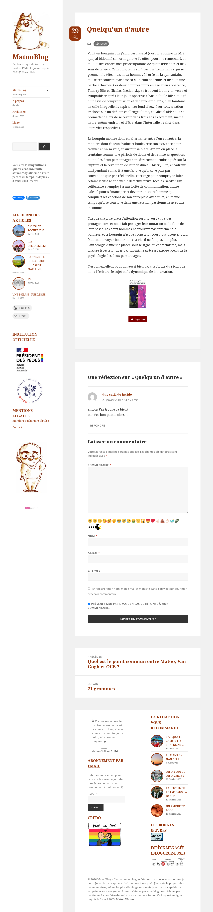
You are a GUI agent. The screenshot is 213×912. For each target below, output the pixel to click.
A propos (31, 103)
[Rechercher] (44, 147)
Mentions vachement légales (30, 421)
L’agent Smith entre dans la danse (176, 792)
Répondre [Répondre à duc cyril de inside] (97, 425)
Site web (94, 571)
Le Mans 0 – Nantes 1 (174, 757)
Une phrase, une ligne (29, 294)
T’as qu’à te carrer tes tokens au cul (176, 741)
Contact (17, 427)
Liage (31, 125)
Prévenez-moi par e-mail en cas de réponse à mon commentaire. (128, 606)
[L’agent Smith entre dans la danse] (157, 792)
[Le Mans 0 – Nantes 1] (157, 759)
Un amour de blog (175, 808)
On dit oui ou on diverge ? (176, 773)
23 (29, 279)
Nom (92, 536)
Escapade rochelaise (36, 228)
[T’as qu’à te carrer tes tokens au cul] (157, 741)
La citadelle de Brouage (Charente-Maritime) (37, 263)
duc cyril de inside (117, 394)
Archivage (31, 114)
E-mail (94, 553)
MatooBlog (30, 56)
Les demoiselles (37, 244)
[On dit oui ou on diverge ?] (157, 776)
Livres (100, 43)
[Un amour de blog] (157, 810)
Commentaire (99, 465)
